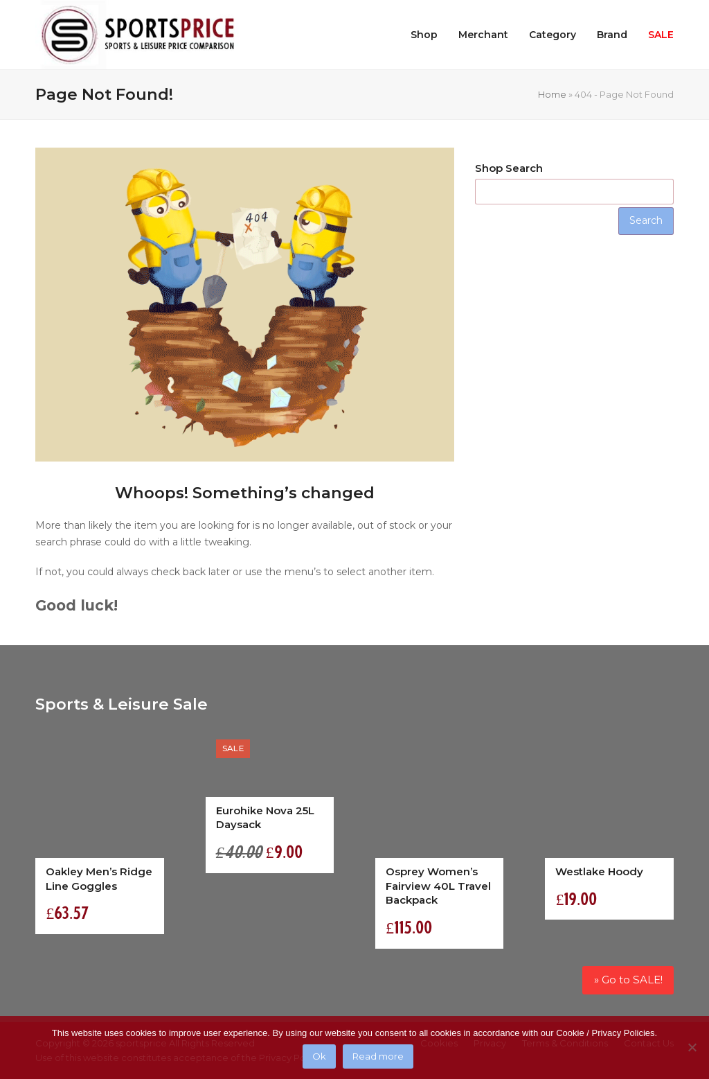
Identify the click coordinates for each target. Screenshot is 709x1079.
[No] (692, 1047)
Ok (319, 1056)
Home (552, 94)
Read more (378, 1056)
